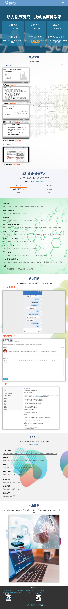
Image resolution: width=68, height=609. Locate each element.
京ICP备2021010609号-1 (29, 605)
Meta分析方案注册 (18, 590)
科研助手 (36, 604)
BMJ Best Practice (40, 592)
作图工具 (42, 181)
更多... (62, 65)
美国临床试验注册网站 (8, 592)
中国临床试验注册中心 (8, 590)
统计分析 (35, 181)
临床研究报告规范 (29, 590)
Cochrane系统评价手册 (29, 592)
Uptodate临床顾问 (40, 590)
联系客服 (36, 444)
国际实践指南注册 (18, 592)
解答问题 (41, 604)
